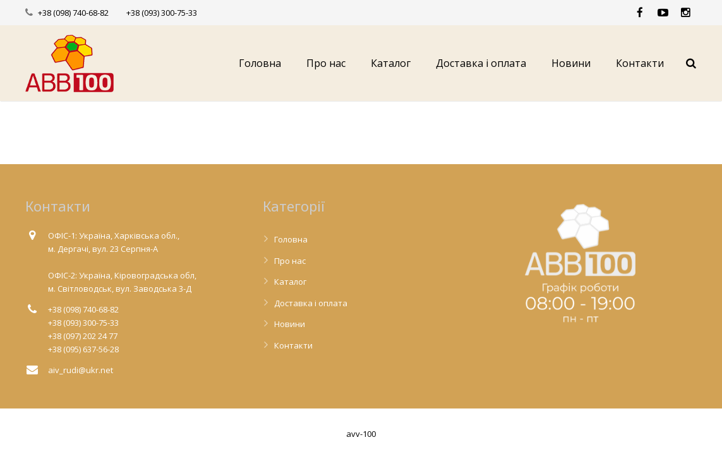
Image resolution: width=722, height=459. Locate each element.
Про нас (290, 260)
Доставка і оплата (310, 303)
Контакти (293, 345)
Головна (291, 239)
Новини (289, 324)
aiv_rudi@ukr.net (80, 370)
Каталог (290, 281)
